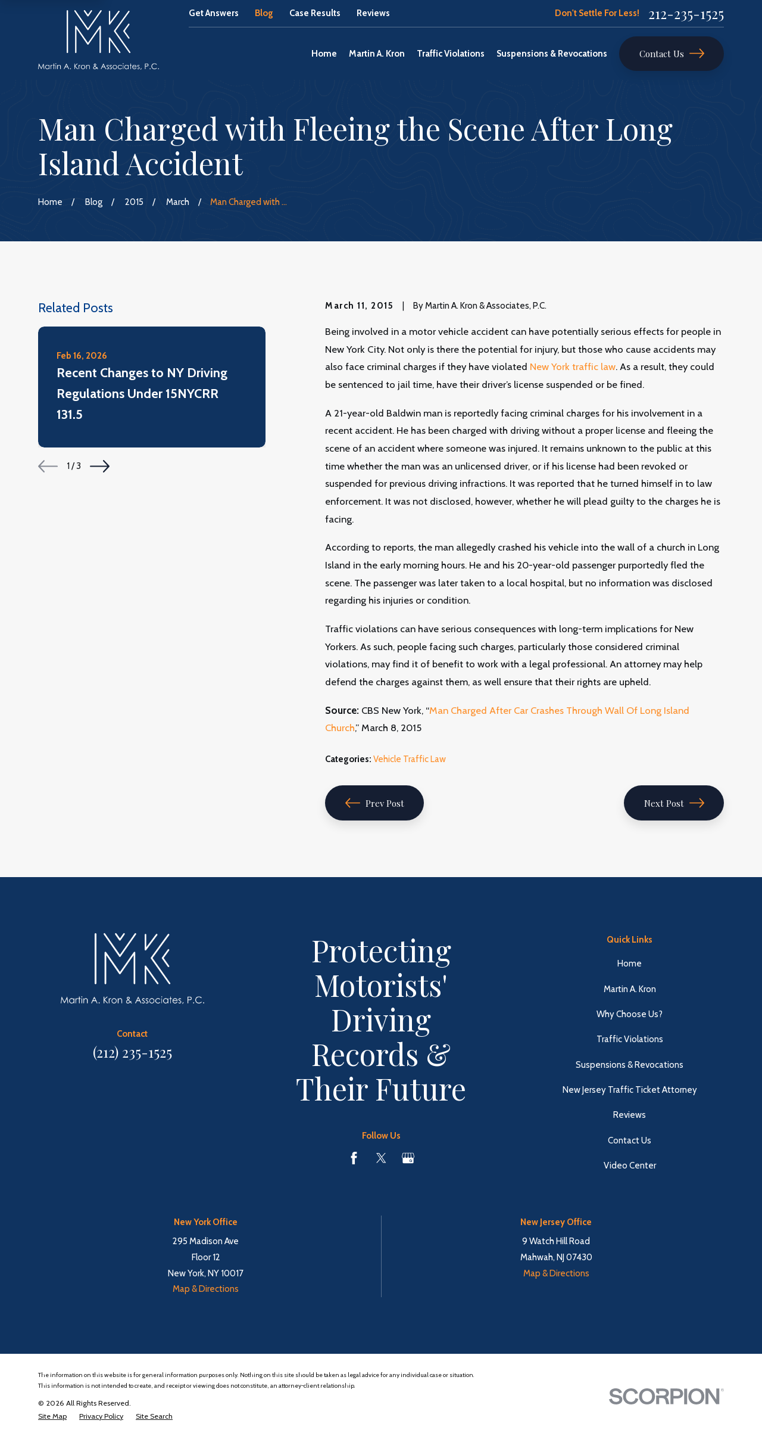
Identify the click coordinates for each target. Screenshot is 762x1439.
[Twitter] (381, 1158)
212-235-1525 (686, 13)
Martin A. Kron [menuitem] (377, 53)
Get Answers (214, 13)
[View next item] (100, 466)
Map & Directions (206, 1288)
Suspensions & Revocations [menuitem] (551, 53)
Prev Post (374, 802)
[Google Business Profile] (408, 1158)
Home (629, 963)
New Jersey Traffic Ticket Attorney (630, 1089)
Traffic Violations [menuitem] (451, 53)
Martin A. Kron (630, 989)
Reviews (373, 13)
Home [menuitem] (324, 53)
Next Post (674, 802)
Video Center (630, 1165)
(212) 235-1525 (132, 1052)
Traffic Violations (630, 1039)
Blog (264, 13)
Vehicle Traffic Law (409, 759)
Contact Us (671, 53)
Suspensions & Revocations (629, 1064)
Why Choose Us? (630, 1014)
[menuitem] (52, 1416)
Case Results (315, 13)
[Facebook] (354, 1158)
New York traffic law (573, 366)
